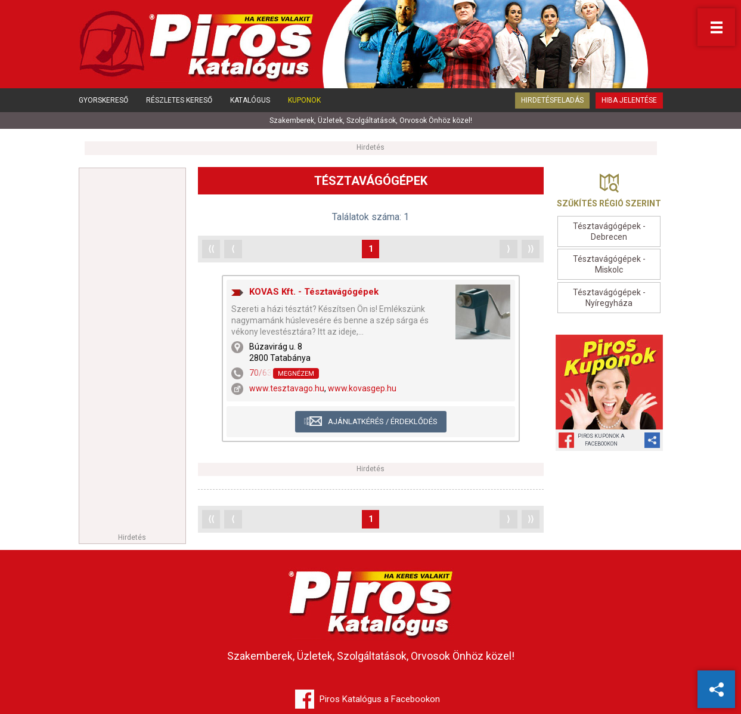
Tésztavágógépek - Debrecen (609, 231)
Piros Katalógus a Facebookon (380, 699)
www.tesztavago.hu (286, 388)
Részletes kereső (179, 100)
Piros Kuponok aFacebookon (601, 440)
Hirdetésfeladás (552, 100)
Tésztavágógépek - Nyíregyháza (609, 298)
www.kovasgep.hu (362, 388)
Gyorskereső (103, 100)
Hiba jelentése (629, 100)
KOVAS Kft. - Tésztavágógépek (314, 291)
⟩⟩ (531, 249)
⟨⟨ (211, 249)
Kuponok (304, 100)
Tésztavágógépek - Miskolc (609, 264)
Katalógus (250, 100)
